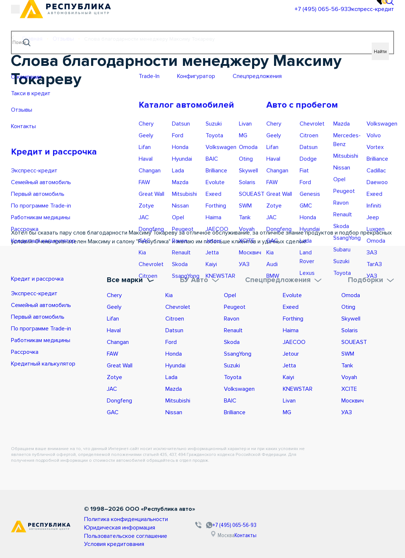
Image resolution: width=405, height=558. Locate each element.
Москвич (352, 399)
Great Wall (119, 364)
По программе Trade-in (41, 329)
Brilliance (234, 411)
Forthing (293, 317)
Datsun (174, 329)
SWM (347, 352)
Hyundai (175, 364)
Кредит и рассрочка (45, 278)
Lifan (113, 317)
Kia (169, 294)
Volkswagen (239, 388)
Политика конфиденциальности (122, 517)
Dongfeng (119, 399)
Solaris (349, 329)
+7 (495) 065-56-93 (271, 16)
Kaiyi (288, 376)
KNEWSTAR (297, 388)
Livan (289, 399)
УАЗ (346, 411)
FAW (112, 352)
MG (287, 411)
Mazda (173, 388)
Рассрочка (24, 352)
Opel (230, 294)
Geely (114, 306)
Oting (348, 306)
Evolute (292, 294)
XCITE (349, 388)
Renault (233, 329)
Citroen (174, 317)
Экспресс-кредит (333, 16)
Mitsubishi (177, 399)
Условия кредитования (112, 539)
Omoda (350, 294)
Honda (173, 352)
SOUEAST (354, 341)
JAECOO (294, 341)
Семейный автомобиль (41, 306)
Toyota (232, 376)
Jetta (289, 364)
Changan (118, 341)
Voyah (349, 376)
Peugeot (234, 306)
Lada (171, 376)
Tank (347, 364)
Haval (114, 329)
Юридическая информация (117, 525)
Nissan (173, 411)
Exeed (291, 306)
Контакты (272, 532)
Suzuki (232, 364)
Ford (171, 341)
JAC (112, 388)
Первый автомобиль (37, 317)
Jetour (291, 352)
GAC (113, 411)
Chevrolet (177, 306)
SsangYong (237, 352)
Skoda (232, 341)
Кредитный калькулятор (43, 364)
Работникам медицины (40, 341)
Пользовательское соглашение (123, 532)
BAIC (230, 399)
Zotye (114, 376)
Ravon (231, 317)
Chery (114, 294)
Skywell (350, 317)
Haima (291, 329)
